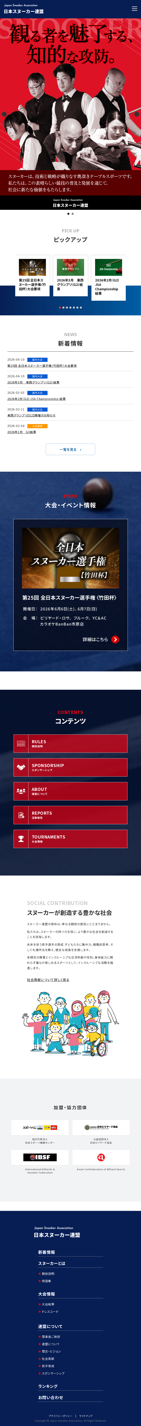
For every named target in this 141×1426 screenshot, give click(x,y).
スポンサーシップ (53, 1373)
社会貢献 (48, 1358)
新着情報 (46, 1252)
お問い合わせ (50, 1397)
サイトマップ (86, 1416)
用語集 (46, 1281)
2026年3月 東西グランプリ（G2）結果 (70, 284)
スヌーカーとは (52, 1263)
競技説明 (48, 1273)
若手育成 (48, 1366)
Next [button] (136, 114)
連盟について (50, 1326)
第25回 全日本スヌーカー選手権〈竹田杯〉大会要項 (32, 284)
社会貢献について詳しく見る (48, 979)
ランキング (48, 1386)
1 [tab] (68, 214)
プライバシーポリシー (61, 1416)
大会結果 (48, 1304)
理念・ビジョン (51, 1351)
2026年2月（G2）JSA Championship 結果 (107, 286)
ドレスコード (50, 1311)
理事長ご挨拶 (51, 1336)
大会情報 (46, 1294)
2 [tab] (73, 214)
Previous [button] (4, 114)
